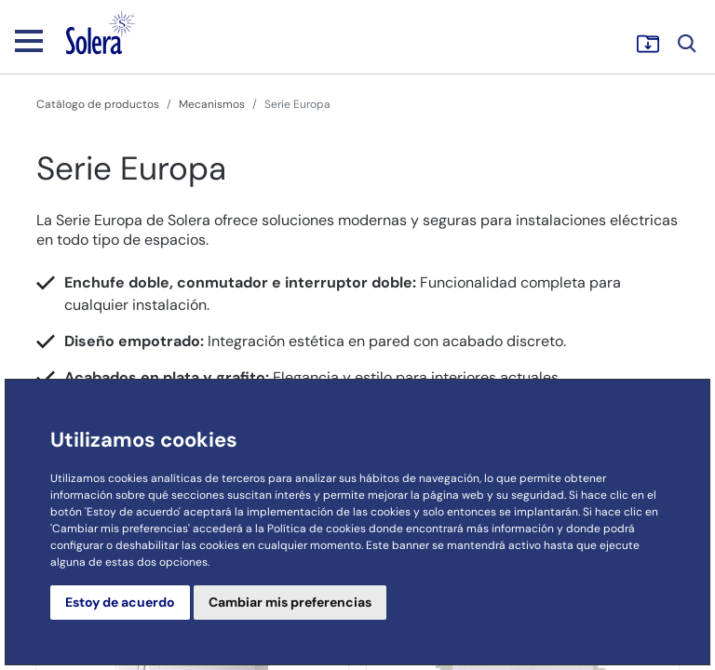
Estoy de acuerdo (120, 602)
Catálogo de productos (97, 104)
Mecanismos (212, 104)
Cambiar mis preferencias (290, 602)
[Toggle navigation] (29, 40)
